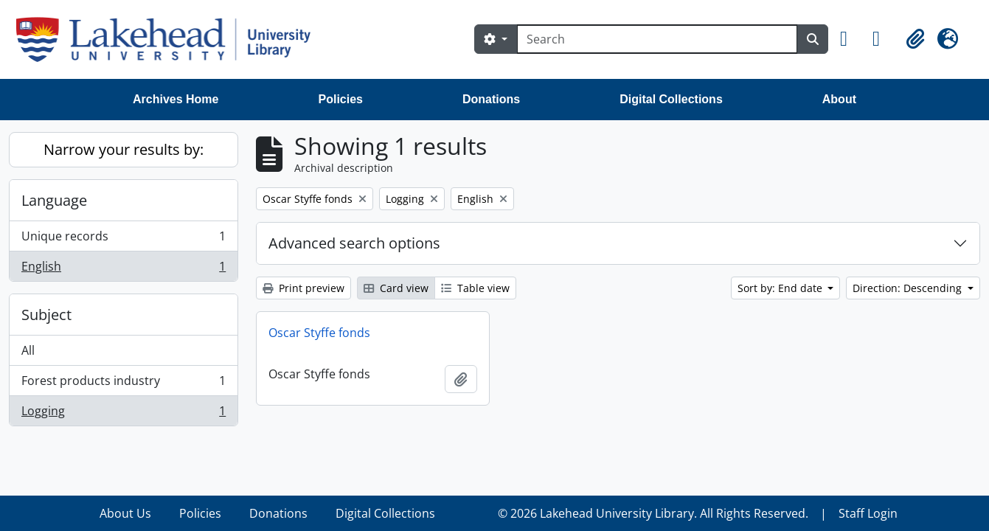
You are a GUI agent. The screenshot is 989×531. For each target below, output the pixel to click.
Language (54, 200)
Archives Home (176, 99)
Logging (123, 414)
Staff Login (868, 513)
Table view (475, 288)
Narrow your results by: (124, 149)
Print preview (303, 288)
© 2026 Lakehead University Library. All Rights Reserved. (653, 513)
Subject (46, 314)
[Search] (657, 39)
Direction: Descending (909, 288)
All (28, 350)
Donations (491, 99)
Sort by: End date (781, 288)
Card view (396, 288)
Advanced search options (354, 243)
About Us (125, 513)
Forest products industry (123, 384)
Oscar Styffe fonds (319, 332)
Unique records (123, 239)
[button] (850, 39)
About (839, 99)
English (123, 269)
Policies (341, 99)
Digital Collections (671, 99)
